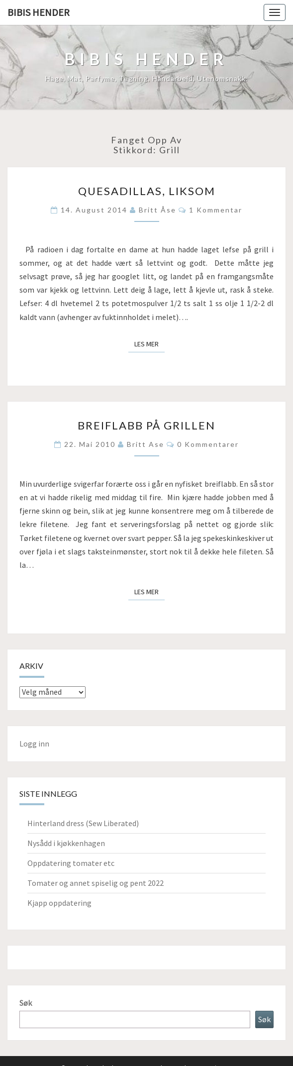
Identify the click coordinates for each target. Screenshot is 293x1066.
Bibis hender (38, 12)
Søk (25, 1003)
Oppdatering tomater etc (70, 863)
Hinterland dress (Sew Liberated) (83, 823)
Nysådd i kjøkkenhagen (66, 843)
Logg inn (34, 743)
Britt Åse (157, 210)
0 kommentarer (208, 444)
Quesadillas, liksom (146, 191)
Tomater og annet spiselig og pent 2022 (95, 883)
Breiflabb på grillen (146, 425)
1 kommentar (215, 210)
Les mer (149, 343)
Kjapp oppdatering (59, 903)
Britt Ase (145, 444)
